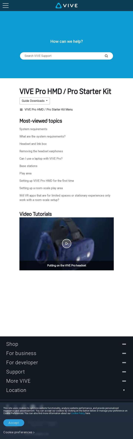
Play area (25, 173)
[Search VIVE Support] (109, 56)
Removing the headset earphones (41, 151)
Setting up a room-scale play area (41, 188)
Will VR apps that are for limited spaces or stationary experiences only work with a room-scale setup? (64, 198)
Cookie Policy (78, 413)
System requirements (33, 129)
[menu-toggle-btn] (5, 5)
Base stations (28, 166)
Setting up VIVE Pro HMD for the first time (46, 181)
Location (66, 390)
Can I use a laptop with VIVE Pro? (41, 158)
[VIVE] (66, 5)
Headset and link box (33, 144)
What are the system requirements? (42, 136)
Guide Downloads (33, 101)
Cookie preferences (18, 432)
